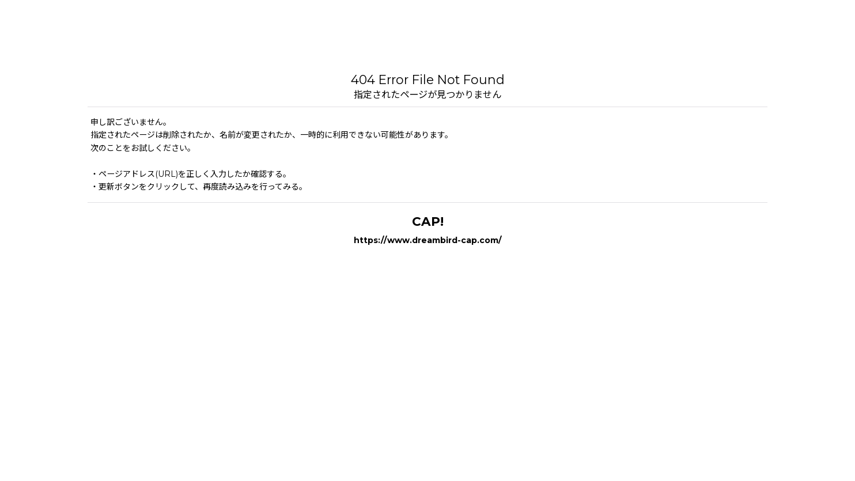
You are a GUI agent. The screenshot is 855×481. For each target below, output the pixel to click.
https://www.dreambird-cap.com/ (428, 240)
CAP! (428, 221)
